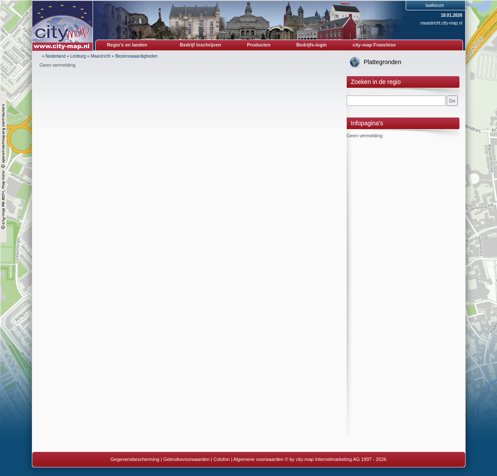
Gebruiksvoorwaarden (186, 459)
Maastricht (100, 56)
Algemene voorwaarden (258, 459)
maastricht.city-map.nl (441, 23)
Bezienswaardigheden (136, 56)
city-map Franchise (374, 44)
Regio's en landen (127, 44)
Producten (258, 44)
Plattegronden (382, 62)
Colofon (222, 459)
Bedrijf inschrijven (200, 44)
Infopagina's (367, 123)
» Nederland (53, 56)
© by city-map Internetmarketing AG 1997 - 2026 (335, 459)
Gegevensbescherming (135, 459)
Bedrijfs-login (311, 44)
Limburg (78, 56)
